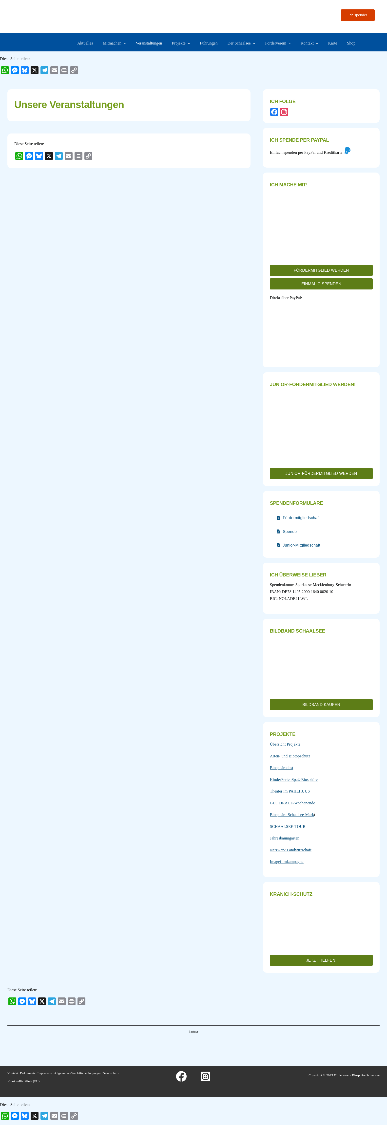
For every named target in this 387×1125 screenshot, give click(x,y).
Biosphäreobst (281, 768)
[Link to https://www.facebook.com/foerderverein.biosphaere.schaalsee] (181, 1076)
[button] (321, 270)
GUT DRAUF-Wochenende (292, 803)
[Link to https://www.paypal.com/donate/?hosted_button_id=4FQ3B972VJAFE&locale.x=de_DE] (347, 151)
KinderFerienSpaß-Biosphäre (294, 779)
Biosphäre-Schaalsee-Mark (292, 815)
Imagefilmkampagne (286, 862)
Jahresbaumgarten (284, 838)
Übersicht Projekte (285, 744)
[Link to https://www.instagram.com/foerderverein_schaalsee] (205, 1076)
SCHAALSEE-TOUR (287, 826)
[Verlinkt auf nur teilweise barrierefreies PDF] (298, 517)
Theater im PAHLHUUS (290, 791)
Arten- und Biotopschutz (290, 756)
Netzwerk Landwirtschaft (290, 850)
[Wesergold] (233, 1044)
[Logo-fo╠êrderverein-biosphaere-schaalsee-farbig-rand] (44, 8)
